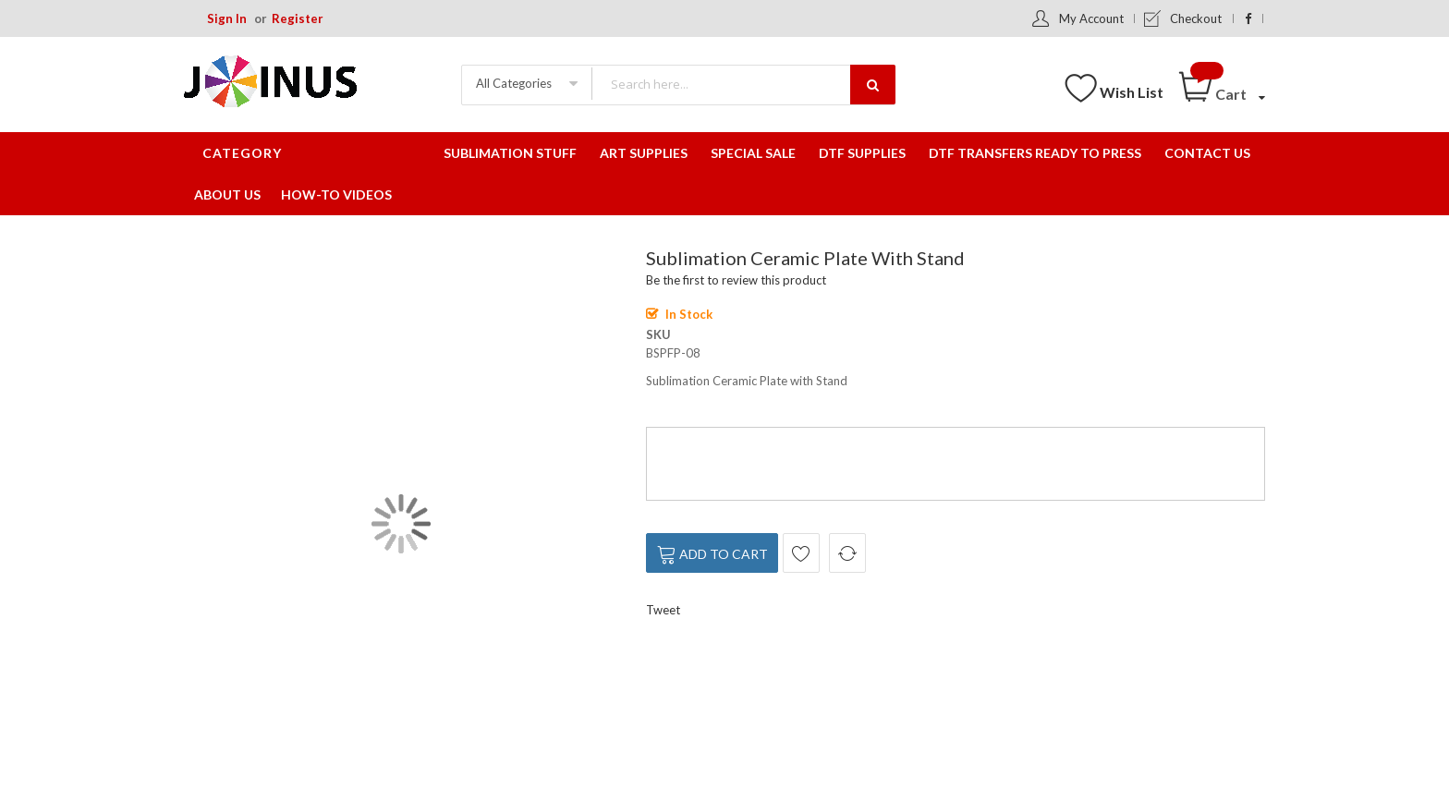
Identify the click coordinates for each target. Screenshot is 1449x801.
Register (297, 18)
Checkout (1196, 18)
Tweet (663, 609)
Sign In (227, 18)
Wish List (1131, 92)
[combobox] (743, 83)
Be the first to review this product (736, 280)
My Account (1091, 18)
